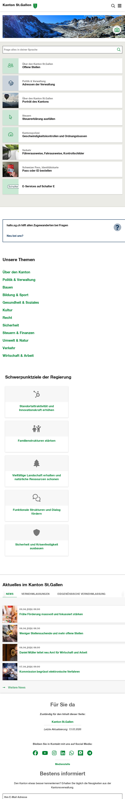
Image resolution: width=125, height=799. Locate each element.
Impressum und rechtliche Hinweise (43, 782)
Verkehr (9, 348)
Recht (7, 318)
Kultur (8, 310)
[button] (120, 6)
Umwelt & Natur (16, 340)
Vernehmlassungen (35, 525)
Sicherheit (11, 325)
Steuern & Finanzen (18, 333)
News (9, 525)
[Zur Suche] (113, 5)
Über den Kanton (16, 272)
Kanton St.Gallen (62, 653)
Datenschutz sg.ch (77, 782)
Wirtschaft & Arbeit (18, 356)
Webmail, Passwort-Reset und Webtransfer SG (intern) (64, 786)
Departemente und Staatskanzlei (62, 761)
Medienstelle (62, 696)
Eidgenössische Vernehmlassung (82, 525)
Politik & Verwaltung (19, 280)
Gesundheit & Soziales (21, 302)
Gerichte (62, 768)
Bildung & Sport (15, 295)
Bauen (8, 287)
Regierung (62, 754)
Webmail (96, 782)
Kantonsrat (62, 748)
